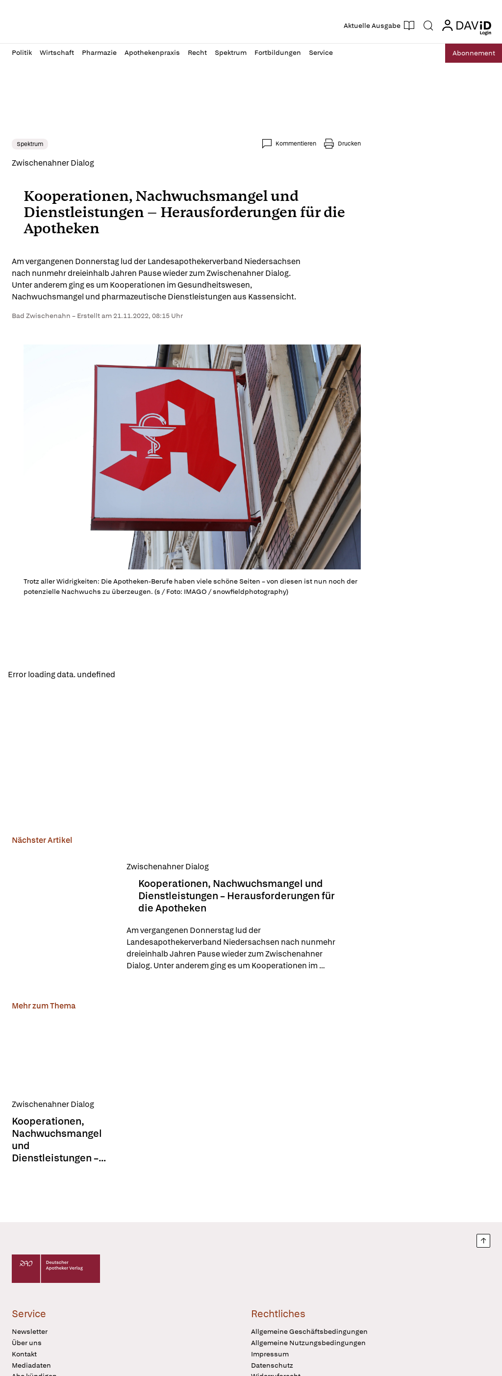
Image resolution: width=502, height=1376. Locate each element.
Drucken (349, 143)
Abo (469, 53)
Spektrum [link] (30, 144)
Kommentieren (296, 143)
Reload (136, 675)
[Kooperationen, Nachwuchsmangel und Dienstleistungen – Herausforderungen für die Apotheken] (63, 917)
